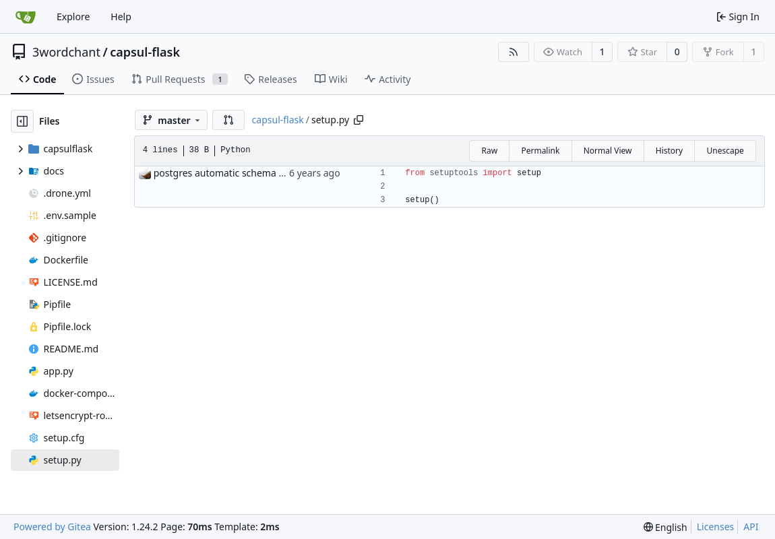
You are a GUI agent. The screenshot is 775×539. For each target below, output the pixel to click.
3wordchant (66, 52)
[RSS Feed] (513, 52)
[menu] (665, 527)
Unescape (724, 150)
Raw (489, 150)
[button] (228, 120)
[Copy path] (358, 120)
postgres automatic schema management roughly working (284, 172)
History (669, 150)
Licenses (716, 526)
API (750, 526)
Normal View (608, 150)
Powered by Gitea (52, 526)
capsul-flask (145, 52)
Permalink (540, 150)
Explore (73, 16)
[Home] (25, 17)
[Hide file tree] (22, 121)
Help (121, 16)
